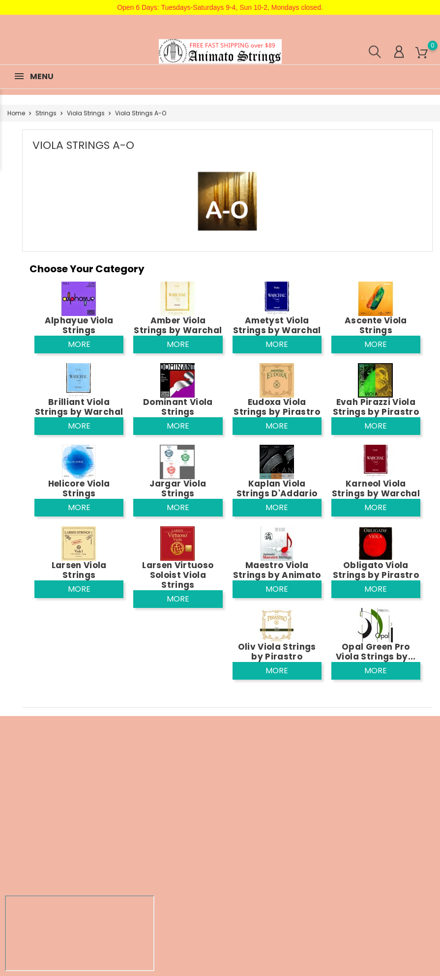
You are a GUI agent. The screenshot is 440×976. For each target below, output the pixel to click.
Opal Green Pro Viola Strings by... (375, 651)
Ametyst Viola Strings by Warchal (277, 325)
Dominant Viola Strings (178, 407)
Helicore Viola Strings (79, 488)
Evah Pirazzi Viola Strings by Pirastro (376, 407)
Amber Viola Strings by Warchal (178, 325)
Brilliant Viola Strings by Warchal (79, 407)
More (79, 344)
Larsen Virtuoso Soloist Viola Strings (177, 575)
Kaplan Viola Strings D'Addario (277, 488)
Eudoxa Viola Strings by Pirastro (277, 407)
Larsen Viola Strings (79, 570)
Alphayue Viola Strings (79, 325)
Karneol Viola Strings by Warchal (376, 488)
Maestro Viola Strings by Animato (277, 570)
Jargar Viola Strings (177, 488)
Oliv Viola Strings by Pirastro (277, 651)
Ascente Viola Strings (376, 325)
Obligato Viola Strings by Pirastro (376, 570)
